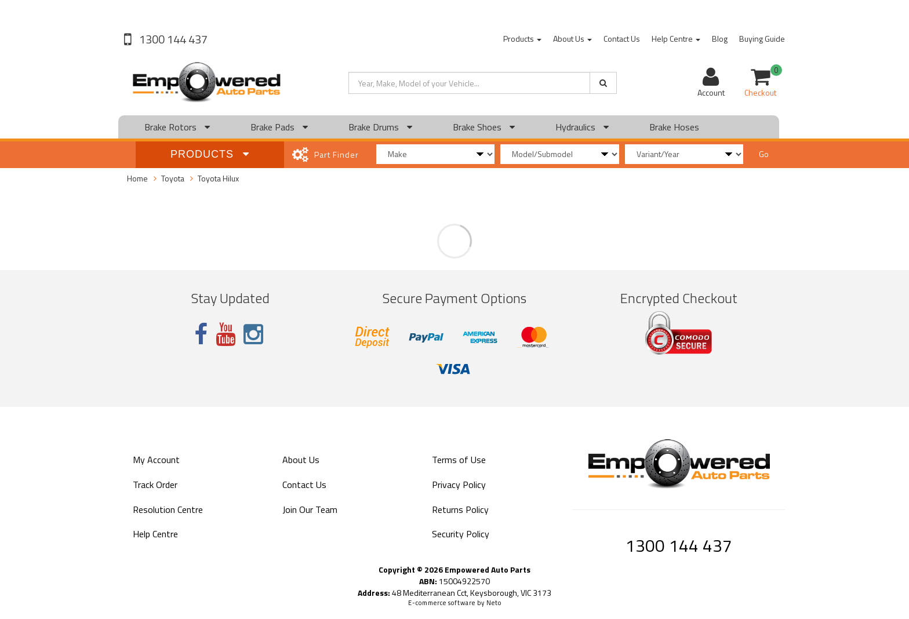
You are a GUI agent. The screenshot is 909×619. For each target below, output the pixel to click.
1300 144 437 (172, 39)
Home (137, 178)
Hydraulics (582, 127)
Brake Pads (279, 127)
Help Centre (676, 38)
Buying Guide (762, 38)
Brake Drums (380, 127)
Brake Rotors (177, 127)
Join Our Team (309, 509)
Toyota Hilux (218, 178)
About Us (572, 38)
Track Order (155, 484)
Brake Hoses (674, 127)
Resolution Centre (168, 509)
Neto (493, 602)
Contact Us (621, 38)
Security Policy (460, 534)
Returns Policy (460, 509)
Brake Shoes (484, 127)
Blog (720, 38)
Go (764, 154)
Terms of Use (459, 460)
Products (522, 38)
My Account (156, 460)
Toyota (172, 178)
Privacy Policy (459, 484)
